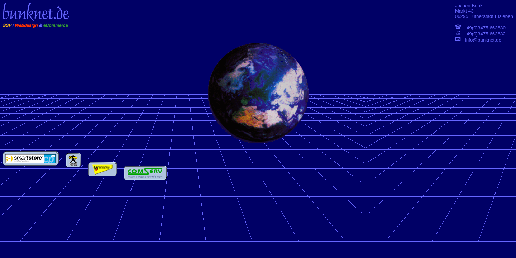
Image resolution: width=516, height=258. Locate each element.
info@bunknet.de (483, 40)
